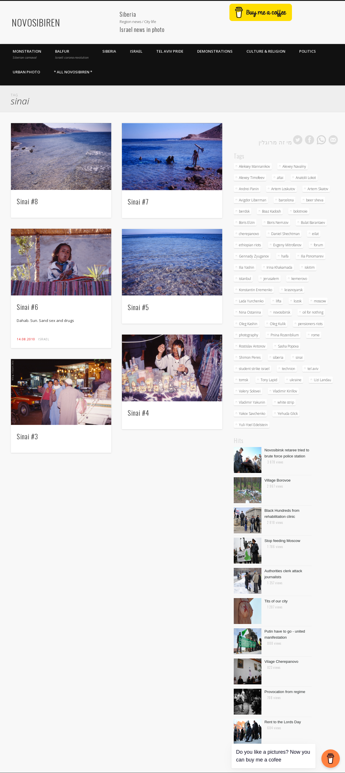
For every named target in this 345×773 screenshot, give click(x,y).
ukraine (295, 379)
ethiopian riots (250, 245)
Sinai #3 (27, 436)
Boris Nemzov (278, 222)
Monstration (27, 54)
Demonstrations (215, 51)
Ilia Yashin (246, 267)
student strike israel (254, 368)
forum (318, 245)
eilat (315, 233)
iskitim (310, 267)
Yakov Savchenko (252, 413)
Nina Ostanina (250, 312)
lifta (278, 301)
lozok (297, 301)
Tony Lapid (269, 379)
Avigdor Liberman (252, 200)
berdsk (244, 211)
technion (288, 368)
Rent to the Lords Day (282, 722)
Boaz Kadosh (271, 211)
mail (333, 139)
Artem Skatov (318, 188)
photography (248, 335)
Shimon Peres (250, 357)
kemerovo (299, 278)
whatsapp (321, 139)
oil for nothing (313, 312)
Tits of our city (275, 601)
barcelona (286, 200)
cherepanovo (249, 233)
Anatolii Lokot (306, 177)
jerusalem (271, 278)
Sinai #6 (27, 306)
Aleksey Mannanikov (254, 166)
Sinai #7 (138, 201)
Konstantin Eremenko (255, 289)
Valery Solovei (250, 391)
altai (280, 177)
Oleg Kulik (278, 323)
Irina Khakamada (279, 267)
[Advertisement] (90, 19)
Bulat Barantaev (313, 222)
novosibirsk (281, 312)
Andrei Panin (249, 188)
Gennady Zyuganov (254, 256)
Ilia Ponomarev (312, 256)
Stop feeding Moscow (282, 541)
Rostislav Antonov (252, 346)
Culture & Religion (265, 51)
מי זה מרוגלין (275, 142)
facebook (309, 139)
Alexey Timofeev (252, 177)
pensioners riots (310, 323)
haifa (285, 256)
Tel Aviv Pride (169, 51)
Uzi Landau (322, 379)
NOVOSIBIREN (36, 22)
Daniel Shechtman (285, 233)
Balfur (71, 54)
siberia (278, 357)
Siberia (109, 51)
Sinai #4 (138, 412)
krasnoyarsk (293, 289)
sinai (299, 357)
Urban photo (26, 72)
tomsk (243, 379)
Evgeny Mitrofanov (287, 245)
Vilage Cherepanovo (281, 661)
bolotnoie (300, 211)
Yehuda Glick (288, 413)
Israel (136, 51)
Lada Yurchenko (251, 301)
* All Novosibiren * (73, 72)
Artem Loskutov (283, 188)
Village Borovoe (277, 480)
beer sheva (314, 200)
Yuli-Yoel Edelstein (253, 424)
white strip (286, 402)
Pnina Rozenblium (285, 335)
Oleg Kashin (248, 323)
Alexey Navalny (294, 166)
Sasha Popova (288, 346)
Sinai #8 (27, 201)
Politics (307, 51)
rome (315, 335)
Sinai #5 (138, 307)
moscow (320, 301)
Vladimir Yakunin (252, 402)
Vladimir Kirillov (285, 391)
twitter (297, 139)
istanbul (245, 278)
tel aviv (313, 368)
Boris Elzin (247, 222)
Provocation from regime (284, 692)
